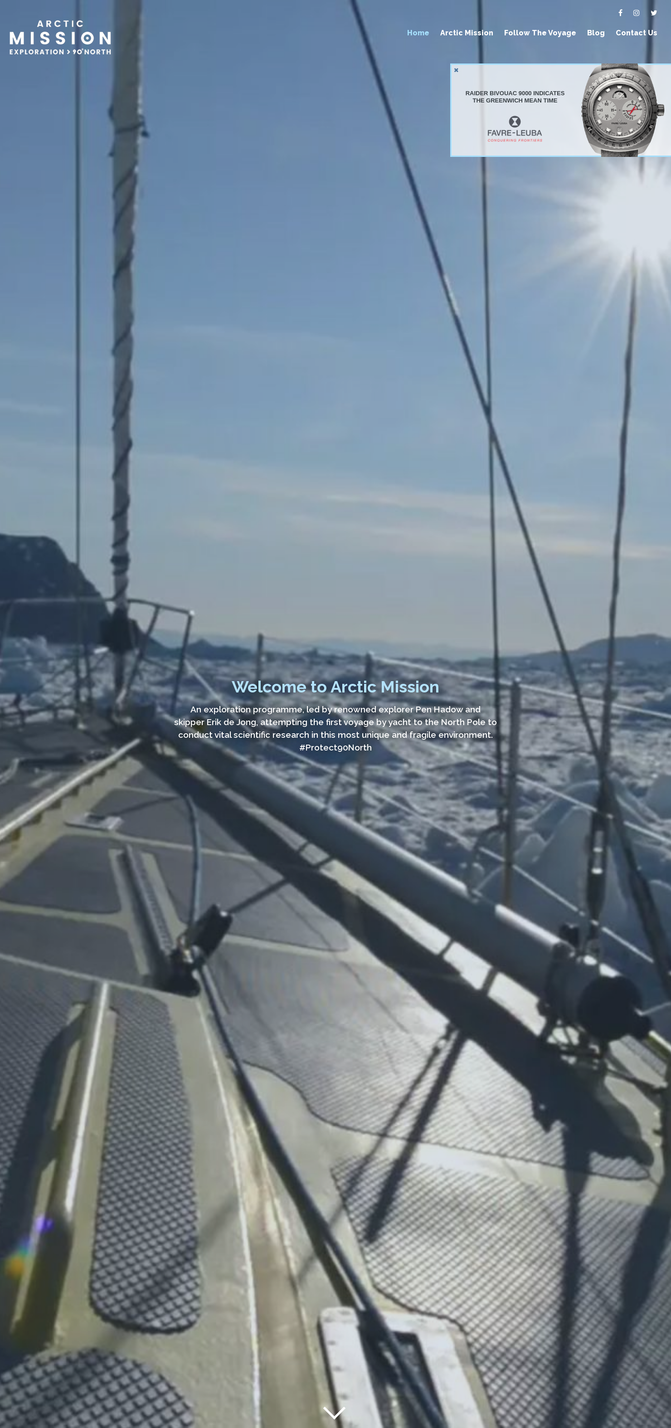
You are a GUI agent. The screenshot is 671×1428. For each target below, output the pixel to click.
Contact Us (636, 33)
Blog (596, 33)
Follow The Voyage (540, 33)
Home (418, 33)
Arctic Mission (466, 33)
